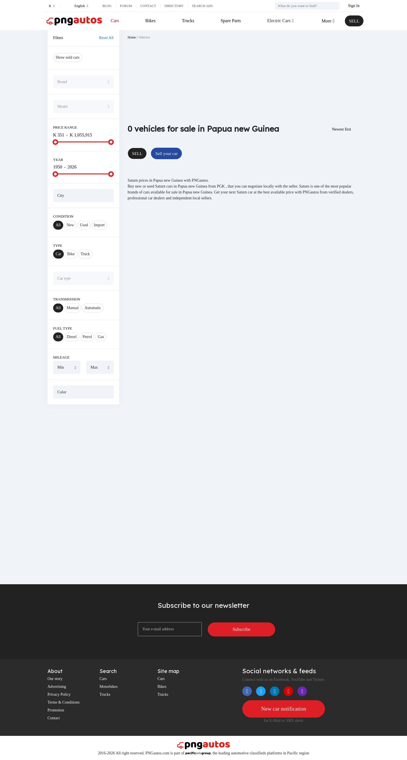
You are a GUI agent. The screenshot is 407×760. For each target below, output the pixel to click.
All (58, 225)
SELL (354, 21)
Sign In (353, 6)
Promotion (56, 710)
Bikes (150, 20)
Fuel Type (62, 328)
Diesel (72, 337)
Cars (115, 20)
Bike (70, 254)
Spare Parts (230, 20)
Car (58, 254)
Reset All (106, 38)
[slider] (55, 142)
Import (99, 225)
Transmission (66, 299)
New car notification (284, 709)
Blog (107, 6)
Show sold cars (68, 57)
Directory (174, 6)
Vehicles (144, 37)
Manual (73, 308)
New (70, 225)
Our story (55, 679)
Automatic (93, 308)
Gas (101, 337)
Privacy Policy (59, 694)
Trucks (188, 20)
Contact (148, 6)
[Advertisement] (83, 494)
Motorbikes (109, 686)
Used (84, 225)
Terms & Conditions (64, 702)
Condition (63, 216)
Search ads (202, 6)
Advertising (57, 686)
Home (132, 37)
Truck (85, 254)
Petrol (87, 337)
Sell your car (167, 153)
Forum (126, 6)
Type (57, 245)
